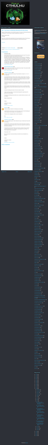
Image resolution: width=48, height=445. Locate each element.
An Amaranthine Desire (38, 80)
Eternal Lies (36, 143)
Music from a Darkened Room (39, 198)
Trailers (35, 345)
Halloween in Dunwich (38, 156)
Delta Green (36, 133)
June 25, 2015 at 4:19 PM (8, 105)
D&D (35, 123)
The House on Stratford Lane (39, 301)
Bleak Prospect (36, 99)
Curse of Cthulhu (37, 120)
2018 (36, 384)
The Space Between (37, 330)
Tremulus (35, 348)
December (38, 389)
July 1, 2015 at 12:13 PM (8, 117)
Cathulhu (35, 105)
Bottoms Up (36, 102)
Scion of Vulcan (36, 236)
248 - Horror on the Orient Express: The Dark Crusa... (39, 415)
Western (35, 358)
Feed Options (38, 31)
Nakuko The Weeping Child (38, 201)
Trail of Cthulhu (36, 343)
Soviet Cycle (36, 257)
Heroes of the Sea (37, 163)
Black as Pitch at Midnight (38, 94)
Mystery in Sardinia (37, 200)
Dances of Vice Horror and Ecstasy (40, 125)
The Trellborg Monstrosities (38, 335)
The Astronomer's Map (38, 275)
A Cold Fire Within (37, 65)
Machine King (36, 184)
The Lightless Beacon (37, 307)
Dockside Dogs (36, 140)
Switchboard (36, 269)
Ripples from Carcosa (37, 229)
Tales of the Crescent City (38, 270)
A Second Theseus (37, 73)
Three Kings (36, 342)
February (38, 428)
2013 (36, 432)
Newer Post (4, 171)
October (37, 392)
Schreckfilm (36, 234)
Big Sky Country (37, 92)
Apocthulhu (36, 85)
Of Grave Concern (37, 213)
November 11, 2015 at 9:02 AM (9, 142)
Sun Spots (36, 267)
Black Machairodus (37, 95)
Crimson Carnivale (37, 117)
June (37, 398)
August (37, 395)
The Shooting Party (37, 329)
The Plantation (36, 317)
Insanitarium (36, 174)
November (38, 391)
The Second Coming (37, 325)
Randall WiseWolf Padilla (8, 66)
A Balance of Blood (37, 63)
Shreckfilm (36, 247)
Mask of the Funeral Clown (38, 188)
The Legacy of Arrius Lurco (38, 306)
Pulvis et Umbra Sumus (38, 224)
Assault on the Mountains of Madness (40, 86)
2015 (36, 388)
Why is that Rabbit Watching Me (39, 360)
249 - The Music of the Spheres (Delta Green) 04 (40, 412)
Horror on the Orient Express (39, 168)
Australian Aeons (37, 89)
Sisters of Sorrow (37, 254)
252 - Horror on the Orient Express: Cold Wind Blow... (40, 403)
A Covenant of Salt (37, 67)
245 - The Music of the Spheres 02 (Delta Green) (39, 424)
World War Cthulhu (37, 365)
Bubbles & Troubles (37, 104)
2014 (36, 431)
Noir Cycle (36, 208)
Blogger (27, 442)
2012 (36, 434)
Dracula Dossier (37, 141)
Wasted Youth (36, 353)
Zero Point (36, 368)
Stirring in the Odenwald (38, 264)
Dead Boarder (36, 128)
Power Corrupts (36, 219)
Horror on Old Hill (37, 166)
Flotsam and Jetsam (37, 148)
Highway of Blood (37, 164)
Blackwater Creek (37, 97)
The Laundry (36, 304)
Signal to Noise (36, 249)
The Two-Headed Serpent (38, 337)
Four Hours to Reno (37, 151)
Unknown (6, 107)
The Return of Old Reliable (38, 322)
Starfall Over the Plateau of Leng (39, 259)
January (37, 429)
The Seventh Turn (37, 327)
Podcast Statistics (43, 33)
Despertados (36, 135)
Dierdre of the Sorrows (38, 138)
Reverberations (36, 228)
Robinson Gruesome (37, 231)
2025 (36, 374)
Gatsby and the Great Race (38, 153)
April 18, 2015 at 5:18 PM (8, 64)
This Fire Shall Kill (37, 340)
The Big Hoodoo (37, 277)
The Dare (35, 285)
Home (17, 171)
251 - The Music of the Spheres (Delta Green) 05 (40, 406)
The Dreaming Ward (37, 293)
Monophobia (36, 193)
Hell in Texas (36, 161)
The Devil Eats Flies (37, 287)
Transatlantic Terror (37, 347)
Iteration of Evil (36, 176)
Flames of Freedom (37, 146)
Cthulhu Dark (36, 118)
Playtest (35, 218)
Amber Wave (36, 78)
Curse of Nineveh (37, 122)
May (37, 399)
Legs (35, 181)
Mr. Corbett (36, 195)
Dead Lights (36, 130)
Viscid (35, 352)
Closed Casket (36, 110)
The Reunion (36, 324)
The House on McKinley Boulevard (13, 49)
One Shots (6, 49)
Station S (35, 262)
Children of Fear (37, 107)
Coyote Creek (36, 115)
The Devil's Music (37, 288)
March (37, 426)
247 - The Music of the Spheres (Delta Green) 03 (40, 418)
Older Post (30, 171)
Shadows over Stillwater (38, 244)
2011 (36, 435)
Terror (35, 272)
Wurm (35, 366)
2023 (36, 377)
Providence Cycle (37, 221)
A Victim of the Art (37, 75)
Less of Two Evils (37, 182)
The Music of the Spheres (38, 312)
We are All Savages (37, 355)
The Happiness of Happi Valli (39, 295)
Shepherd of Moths (37, 246)
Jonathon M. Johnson (8, 72)
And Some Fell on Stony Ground (39, 83)
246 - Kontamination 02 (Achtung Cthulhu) (40, 421)
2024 (36, 375)
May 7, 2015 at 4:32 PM (8, 70)
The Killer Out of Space (38, 302)
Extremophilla (36, 145)
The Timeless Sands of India (39, 332)
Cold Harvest (36, 112)
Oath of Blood (36, 211)
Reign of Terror (36, 226)
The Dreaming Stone (37, 292)
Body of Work (36, 100)
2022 (36, 378)
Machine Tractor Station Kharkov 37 (40, 186)
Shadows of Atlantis (37, 241)
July (37, 396)
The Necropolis (36, 314)
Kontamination (36, 179)
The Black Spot (36, 280)
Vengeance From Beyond (38, 350)
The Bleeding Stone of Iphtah (39, 282)
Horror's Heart (36, 169)
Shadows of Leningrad (38, 242)
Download (3, 42)
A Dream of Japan (37, 68)
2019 (36, 382)
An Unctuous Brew (37, 81)
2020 (36, 381)
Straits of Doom (36, 265)
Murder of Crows (37, 196)
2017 (36, 385)
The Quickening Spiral (38, 319)
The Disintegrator (37, 290)
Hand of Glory (36, 158)
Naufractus (36, 203)
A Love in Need (36, 70)
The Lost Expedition (37, 309)
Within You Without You (38, 363)
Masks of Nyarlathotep (38, 190)
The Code (36, 283)
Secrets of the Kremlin (38, 239)
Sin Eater (35, 252)
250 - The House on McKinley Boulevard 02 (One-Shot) (40, 409)
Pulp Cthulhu (36, 223)
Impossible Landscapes (38, 171)
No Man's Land (36, 206)
